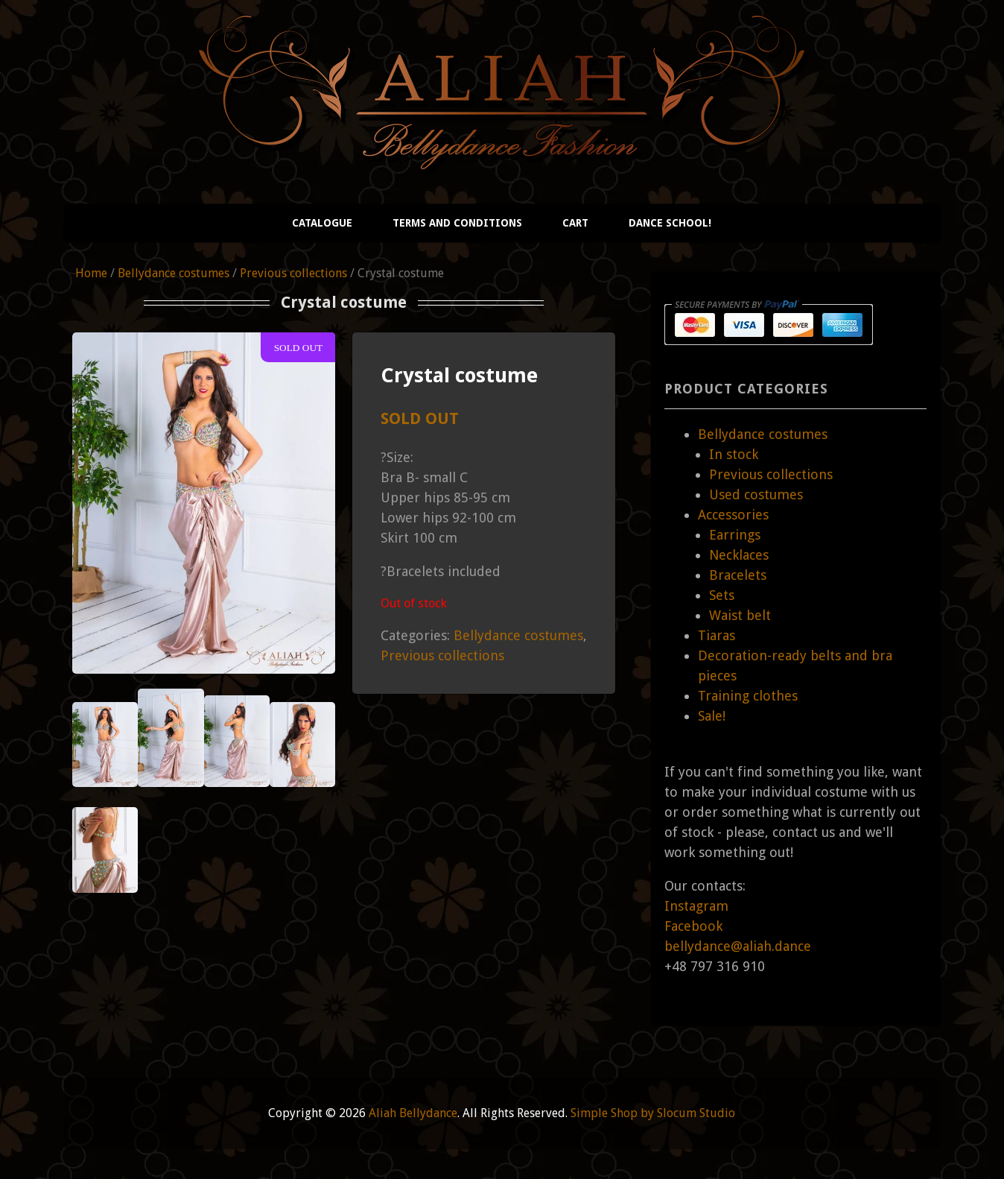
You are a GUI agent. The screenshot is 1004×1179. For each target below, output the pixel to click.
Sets (721, 595)
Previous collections (293, 273)
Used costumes (756, 494)
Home (91, 273)
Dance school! (670, 223)
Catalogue (322, 223)
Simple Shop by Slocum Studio (653, 1113)
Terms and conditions (457, 223)
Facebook (693, 926)
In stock (733, 454)
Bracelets (737, 575)
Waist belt (740, 615)
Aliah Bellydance (413, 1113)
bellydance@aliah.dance (737, 946)
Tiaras (716, 635)
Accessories (733, 514)
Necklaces (739, 555)
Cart (575, 223)
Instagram (696, 906)
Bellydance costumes (173, 273)
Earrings (734, 535)
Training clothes (748, 696)
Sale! (711, 716)
